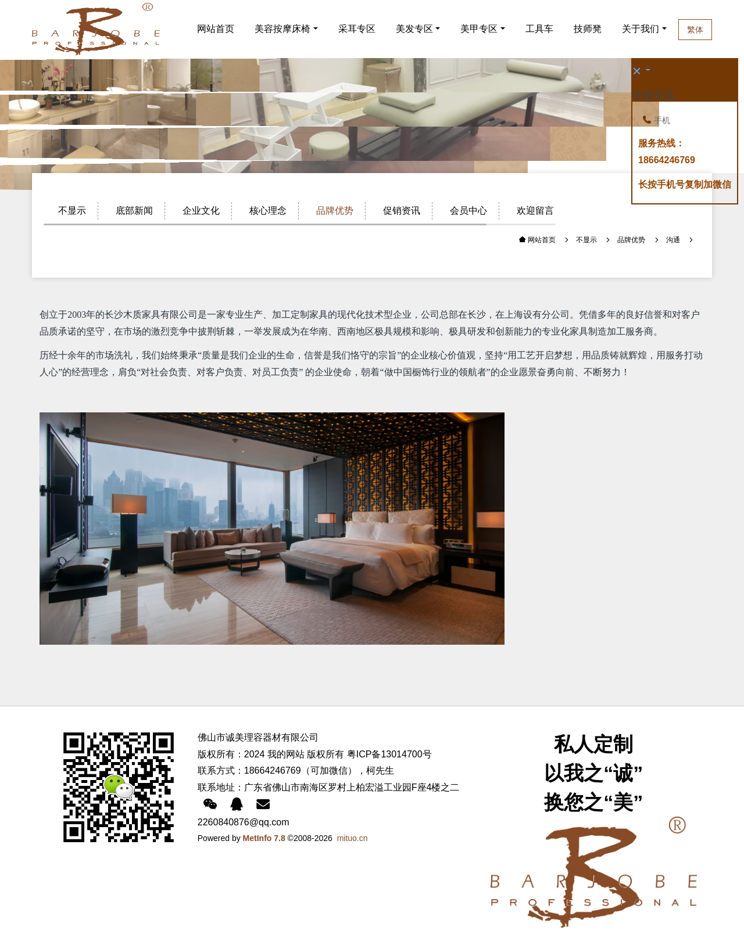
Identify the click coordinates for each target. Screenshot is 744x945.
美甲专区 (479, 29)
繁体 (722, 29)
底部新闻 (134, 210)
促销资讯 (401, 210)
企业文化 (201, 210)
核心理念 (268, 210)
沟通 (673, 240)
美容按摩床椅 (282, 29)
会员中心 (468, 210)
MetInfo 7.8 (264, 838)
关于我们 (659, 29)
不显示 (72, 210)
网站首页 (215, 29)
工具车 (539, 29)
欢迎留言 (535, 210)
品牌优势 (334, 210)
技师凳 (590, 29)
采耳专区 (356, 29)
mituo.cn (352, 838)
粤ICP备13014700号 (389, 754)
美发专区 (414, 29)
